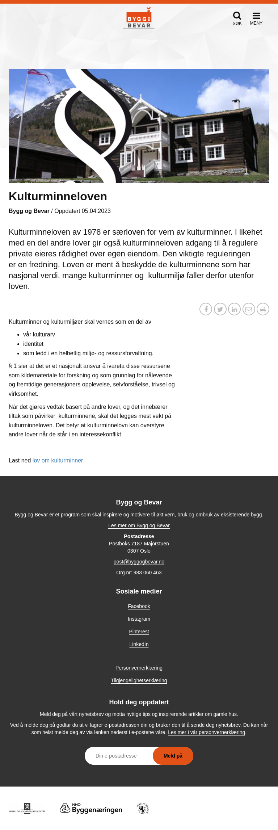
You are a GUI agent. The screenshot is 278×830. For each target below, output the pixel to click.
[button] (237, 18)
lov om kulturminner (58, 460)
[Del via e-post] (249, 310)
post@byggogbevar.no (139, 562)
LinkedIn (139, 644)
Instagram (139, 619)
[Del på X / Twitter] (220, 310)
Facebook (139, 606)
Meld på (173, 756)
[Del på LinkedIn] (234, 310)
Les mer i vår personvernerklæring (206, 732)
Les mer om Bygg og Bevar (139, 525)
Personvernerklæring (139, 668)
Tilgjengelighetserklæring (139, 680)
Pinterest (139, 631)
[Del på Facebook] (205, 310)
